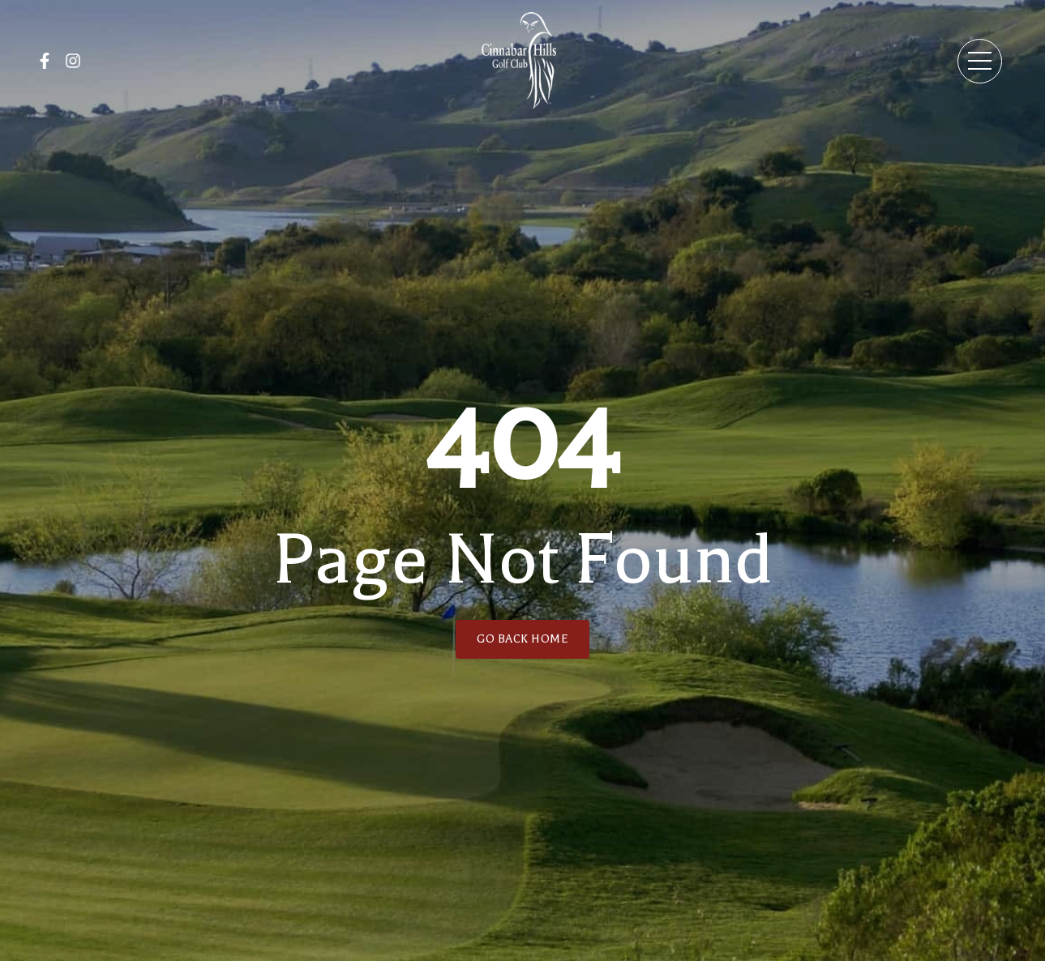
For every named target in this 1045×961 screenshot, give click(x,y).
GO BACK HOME (522, 639)
